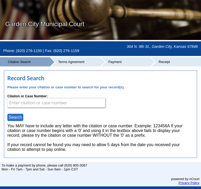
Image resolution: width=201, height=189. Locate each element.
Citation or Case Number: (27, 96)
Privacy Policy (188, 183)
